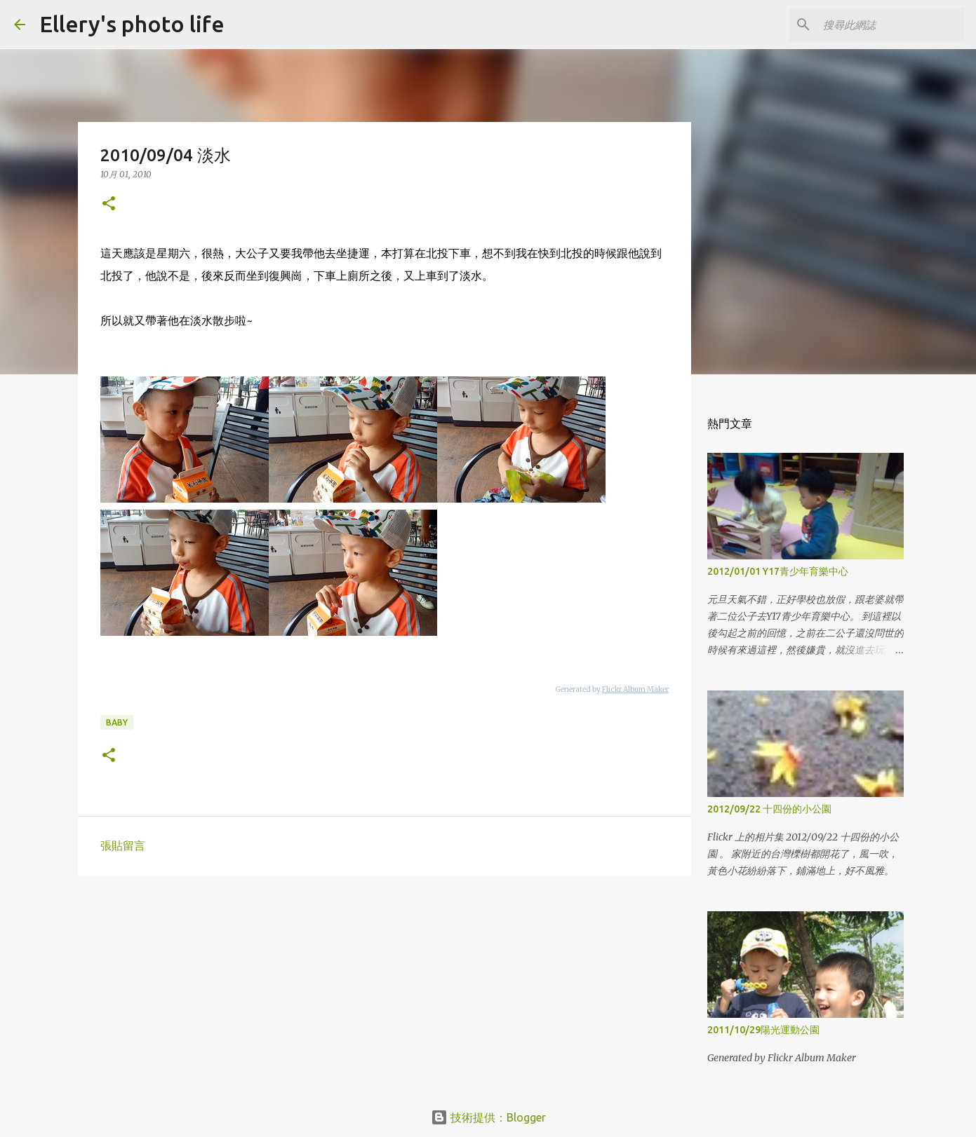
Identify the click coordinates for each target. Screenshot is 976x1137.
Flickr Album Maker (635, 689)
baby (117, 722)
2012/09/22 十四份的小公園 (769, 809)
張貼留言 (122, 845)
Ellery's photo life (132, 23)
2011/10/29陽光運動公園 (763, 1029)
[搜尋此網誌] (891, 24)
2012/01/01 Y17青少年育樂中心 (777, 571)
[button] (108, 204)
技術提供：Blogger (488, 1117)
